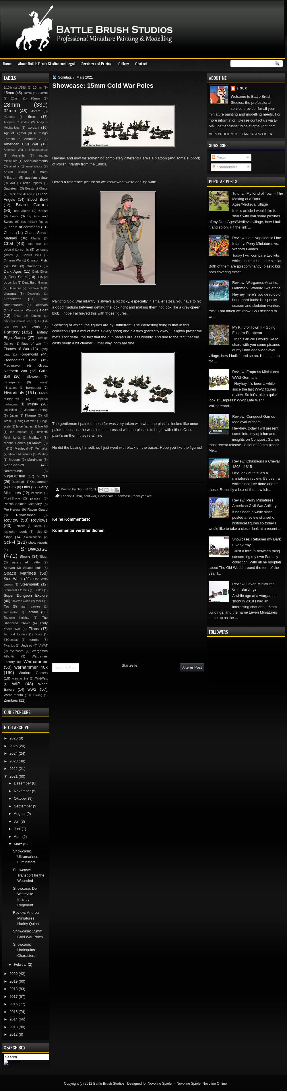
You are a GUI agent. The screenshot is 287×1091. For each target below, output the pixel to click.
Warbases (17, 651)
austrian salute (36, 177)
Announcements (36, 161)
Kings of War (27, 421)
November (23, 791)
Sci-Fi (9, 542)
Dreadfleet (12, 299)
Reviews (39, 520)
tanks (39, 601)
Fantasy (12, 331)
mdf (6, 448)
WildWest (41, 678)
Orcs (12, 487)
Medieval (21, 448)
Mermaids (41, 448)
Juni (18, 829)
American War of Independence (26, 149)
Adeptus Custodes (16, 122)
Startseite (129, 665)
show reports (38, 542)
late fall (43, 426)
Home (7, 63)
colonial (9, 249)
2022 (14, 768)
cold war (90, 496)
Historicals (105, 496)
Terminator (11, 612)
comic (24, 249)
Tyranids (9, 645)
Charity (35, 238)
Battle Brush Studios (109, 1084)
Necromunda (13, 471)
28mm (12, 104)
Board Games (32, 204)
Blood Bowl (37, 199)
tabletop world (20, 601)
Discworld (34, 293)
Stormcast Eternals (16, 590)
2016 (14, 1004)
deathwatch (35, 288)
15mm (77, 496)
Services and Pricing (96, 63)
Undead (26, 645)
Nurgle (42, 476)
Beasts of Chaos (36, 188)
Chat (8, 243)
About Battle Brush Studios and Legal (46, 63)
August (20, 813)
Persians (36, 493)
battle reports (32, 183)
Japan (14, 415)
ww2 (32, 689)
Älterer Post (192, 667)
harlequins (11, 382)
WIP (16, 683)
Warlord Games (33, 673)
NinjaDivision (14, 476)
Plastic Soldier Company (23, 504)
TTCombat (11, 639)
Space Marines (20, 573)
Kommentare (224, 167)
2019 (14, 981)
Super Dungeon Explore (26, 595)
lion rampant (19, 432)
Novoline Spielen (161, 1084)
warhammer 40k (31, 667)
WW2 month (13, 695)
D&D (13, 266)
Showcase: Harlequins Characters (24, 950)
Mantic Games (15, 443)
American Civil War (21, 144)
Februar (21, 964)
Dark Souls (18, 277)
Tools (38, 634)
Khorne (30, 415)
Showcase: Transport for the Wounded (28, 875)
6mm (32, 116)
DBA (40, 277)
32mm (10, 110)
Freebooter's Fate (20, 360)
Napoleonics (14, 465)
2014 (14, 1019)
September (23, 806)
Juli (17, 821)
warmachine (20, 678)
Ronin (38, 526)
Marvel (37, 443)
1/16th (22, 87)
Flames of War (16, 349)
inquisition (10, 409)
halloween (32, 376)
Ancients (18, 155)
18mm (28, 93)
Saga (8, 537)
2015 (14, 1012)
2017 (14, 996)
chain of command (24, 227)
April (18, 836)
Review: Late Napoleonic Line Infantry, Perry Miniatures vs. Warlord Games (256, 243)
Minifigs (43, 454)
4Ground (9, 116)
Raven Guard (37, 509)
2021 (14, 776)
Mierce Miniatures (20, 454)
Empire (36, 315)
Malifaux (35, 437)
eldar (43, 310)
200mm (43, 93)
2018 (14, 989)
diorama (10, 293)
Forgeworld (29, 354)
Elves (17, 315)
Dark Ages (13, 271)
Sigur (241, 88)
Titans (34, 629)
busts (14, 216)
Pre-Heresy (12, 509)
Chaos (9, 233)
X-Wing (37, 695)
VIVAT (43, 645)
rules (39, 531)
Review (11, 520)
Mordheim (34, 459)
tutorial (35, 639)
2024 (14, 753)
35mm (35, 111)
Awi (12, 183)
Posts (219, 157)
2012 (14, 1034)
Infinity (32, 404)
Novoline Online (215, 1084)
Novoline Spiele (188, 1084)
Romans (19, 526)
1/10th (8, 87)
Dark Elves (40, 271)
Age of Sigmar (15, 133)
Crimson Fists (37, 260)
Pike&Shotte (12, 498)
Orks (26, 487)
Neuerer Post (66, 667)
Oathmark (17, 481)
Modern (14, 459)
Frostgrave (12, 365)
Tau (6, 606)
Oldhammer (39, 481)
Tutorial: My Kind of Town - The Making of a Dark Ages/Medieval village (257, 199)
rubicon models (16, 531)
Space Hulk (32, 567)
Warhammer (36, 661)
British (43, 210)
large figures (24, 426)
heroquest (33, 387)
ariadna (14, 166)
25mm (35, 98)
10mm (37, 87)
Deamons (15, 288)
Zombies (11, 700)
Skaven (9, 567)
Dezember (23, 783)
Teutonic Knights (16, 617)
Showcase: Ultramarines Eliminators (25, 856)
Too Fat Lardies (15, 634)
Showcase (123, 496)
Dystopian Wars (22, 310)
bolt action (22, 210)
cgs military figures (34, 221)
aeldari (33, 127)
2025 (14, 746)
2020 (14, 973)
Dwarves (41, 305)
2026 (14, 738)
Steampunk (29, 584)
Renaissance (25, 515)
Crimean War (12, 260)
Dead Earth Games (35, 282)
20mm (15, 98)
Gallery (123, 63)
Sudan (38, 590)
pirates (35, 498)
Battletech (11, 188)
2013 (14, 1027)
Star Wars (13, 579)
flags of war (31, 343)
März (18, 844)
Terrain (32, 612)
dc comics (10, 282)
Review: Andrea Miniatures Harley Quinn (26, 918)
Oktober (21, 798)
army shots (33, 166)
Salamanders (33, 537)
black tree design (20, 194)
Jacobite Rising (36, 409)
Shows (25, 556)
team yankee (142, 496)
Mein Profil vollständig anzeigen (240, 134)
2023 (14, 761)
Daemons (34, 266)
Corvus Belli (32, 255)
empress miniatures (17, 321)
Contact (141, 63)
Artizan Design (15, 171)
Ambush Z (32, 138)
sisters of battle (25, 562)
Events (35, 327)
